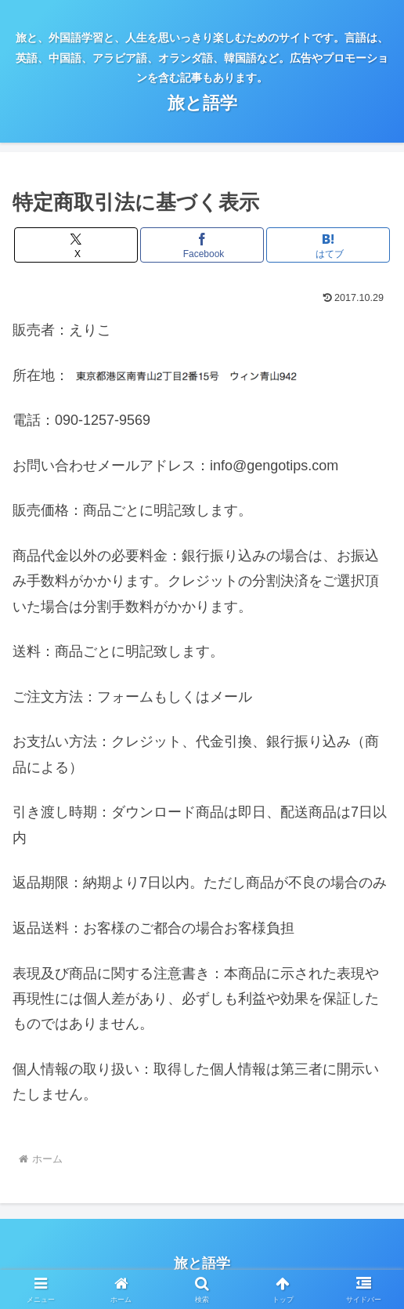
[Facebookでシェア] (201, 245)
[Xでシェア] (75, 245)
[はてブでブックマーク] (327, 245)
